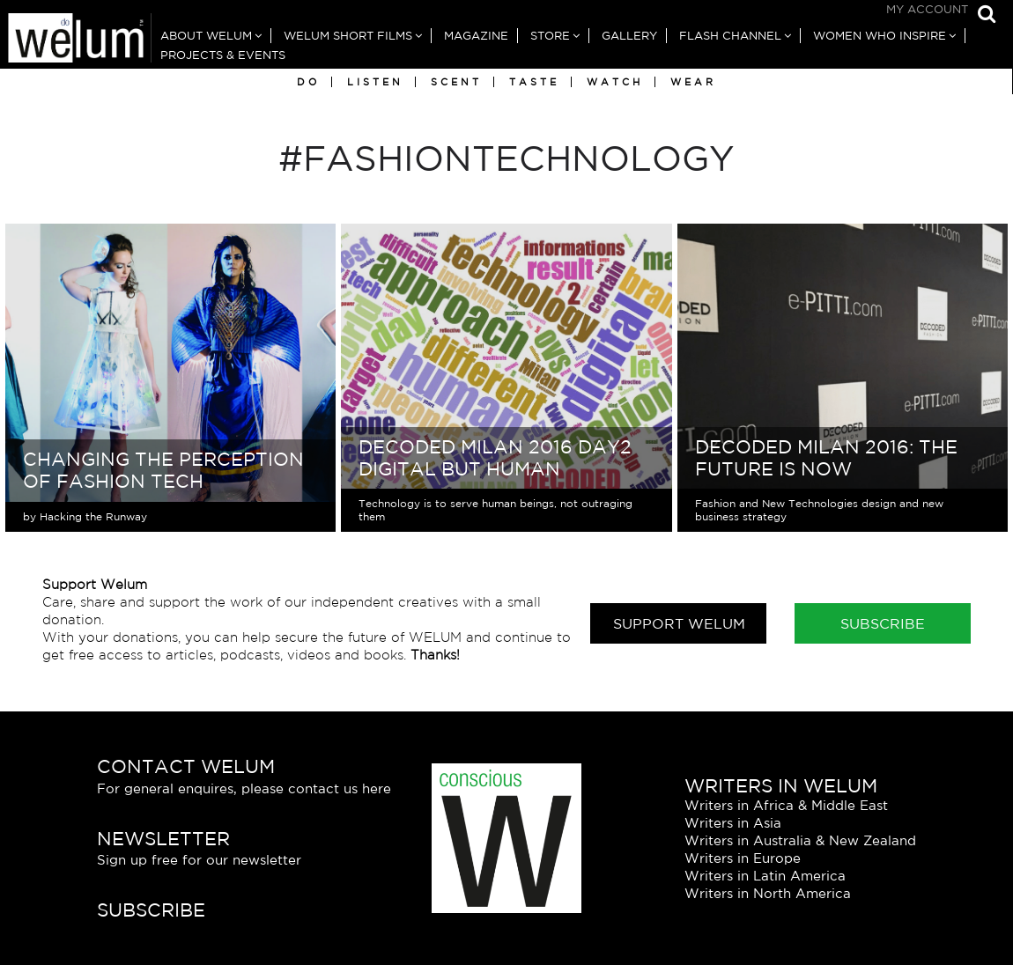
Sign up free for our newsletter (199, 859)
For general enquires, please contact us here (244, 788)
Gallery (629, 35)
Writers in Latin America (765, 875)
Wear (693, 82)
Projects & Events (222, 55)
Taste (534, 82)
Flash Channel (730, 35)
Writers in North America (767, 893)
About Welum (206, 35)
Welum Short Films (348, 35)
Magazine (476, 35)
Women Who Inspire (879, 35)
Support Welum (679, 623)
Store (550, 35)
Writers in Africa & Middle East (786, 805)
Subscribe (882, 623)
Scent (456, 82)
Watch (615, 82)
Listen (375, 82)
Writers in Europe (742, 858)
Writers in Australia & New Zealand (800, 840)
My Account (927, 9)
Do (308, 82)
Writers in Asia (732, 822)
